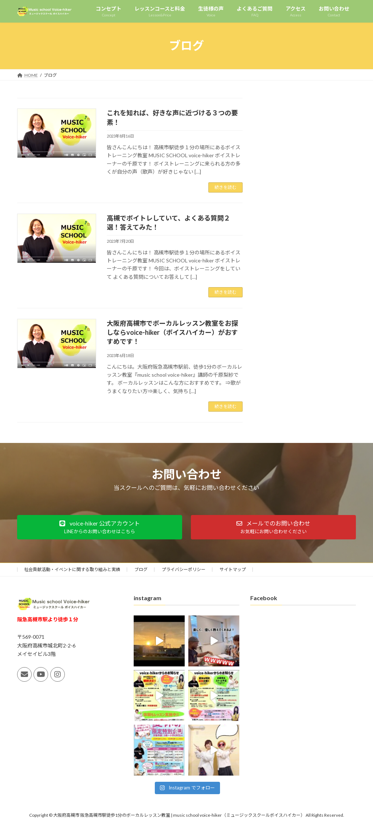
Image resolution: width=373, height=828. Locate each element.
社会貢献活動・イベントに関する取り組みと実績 (72, 569)
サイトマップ (233, 569)
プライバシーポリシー (183, 569)
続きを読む (225, 187)
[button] (99, 527)
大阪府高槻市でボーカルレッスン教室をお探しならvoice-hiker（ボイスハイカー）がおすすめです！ (172, 332)
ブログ (141, 569)
